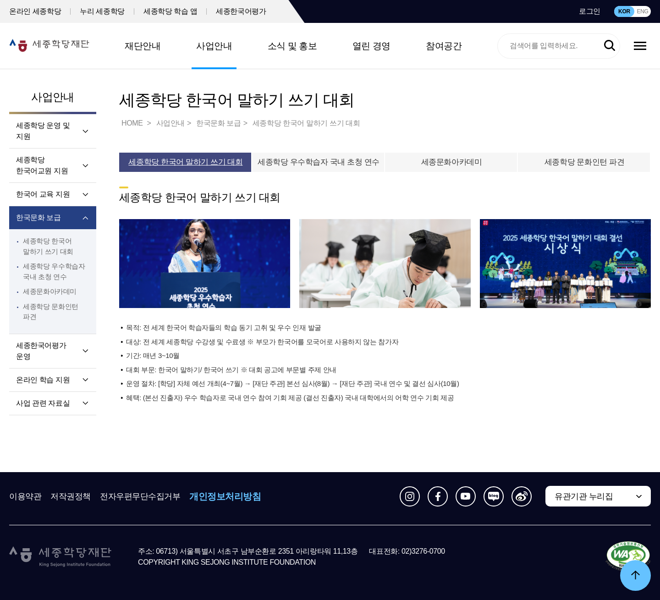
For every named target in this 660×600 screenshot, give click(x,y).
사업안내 (214, 46)
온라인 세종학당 (35, 11)
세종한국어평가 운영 (41, 350)
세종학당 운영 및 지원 (43, 130)
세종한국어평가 (241, 11)
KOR (624, 11)
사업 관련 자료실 (43, 403)
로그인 (589, 11)
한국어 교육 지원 (43, 194)
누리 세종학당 (102, 11)
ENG (642, 11)
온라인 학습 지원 (43, 380)
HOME (132, 123)
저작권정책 (70, 496)
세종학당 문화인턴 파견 (584, 162)
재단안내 (142, 46)
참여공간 (444, 46)
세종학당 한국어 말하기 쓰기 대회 (306, 123)
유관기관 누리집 (584, 496)
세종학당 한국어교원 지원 (42, 165)
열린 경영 (371, 46)
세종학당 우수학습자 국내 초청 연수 (319, 162)
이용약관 (25, 496)
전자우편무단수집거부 (140, 496)
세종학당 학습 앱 (170, 11)
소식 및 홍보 (292, 46)
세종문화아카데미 (50, 291)
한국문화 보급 (38, 217)
